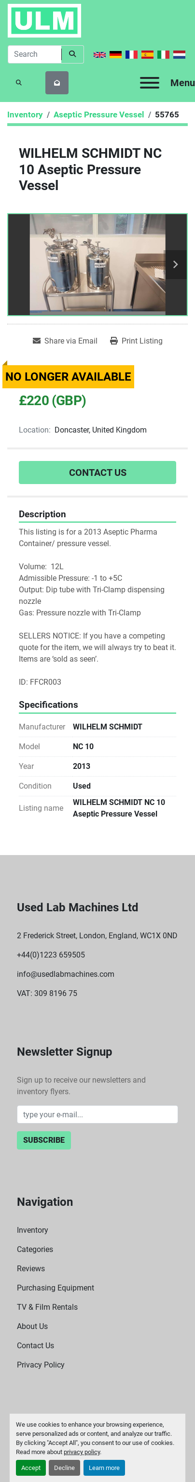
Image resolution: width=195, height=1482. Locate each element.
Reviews (31, 1268)
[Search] (34, 54)
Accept (31, 1467)
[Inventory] (25, 114)
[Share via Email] (65, 341)
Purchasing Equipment (55, 1287)
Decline (64, 1467)
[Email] (97, 1114)
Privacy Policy (41, 1364)
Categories (35, 1249)
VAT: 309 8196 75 (47, 993)
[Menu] (149, 83)
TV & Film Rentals (47, 1307)
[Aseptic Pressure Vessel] (99, 114)
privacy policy (82, 1452)
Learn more (104, 1467)
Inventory (32, 1230)
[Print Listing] (136, 341)
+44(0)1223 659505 (51, 954)
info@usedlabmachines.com (65, 974)
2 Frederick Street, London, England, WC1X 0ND (97, 935)
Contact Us (97, 472)
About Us (32, 1326)
